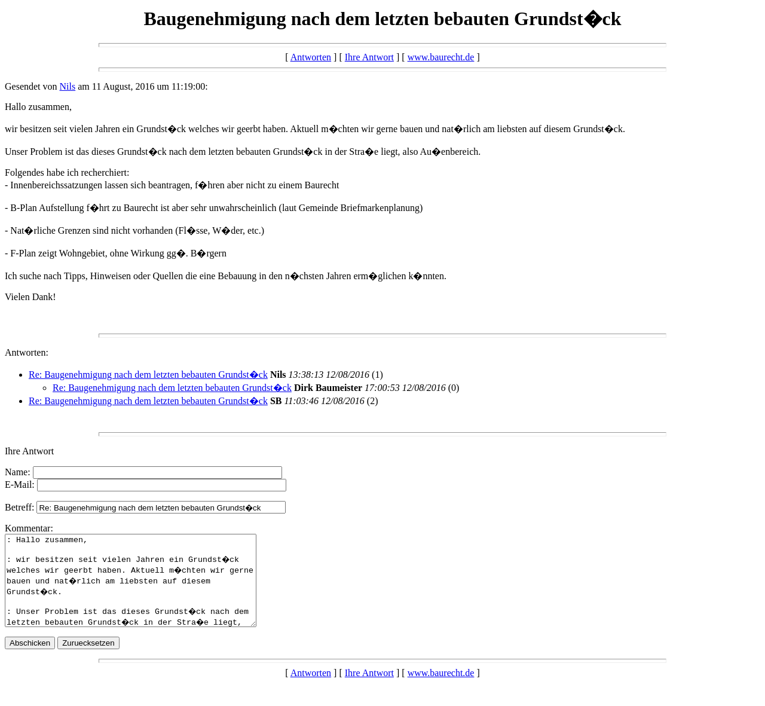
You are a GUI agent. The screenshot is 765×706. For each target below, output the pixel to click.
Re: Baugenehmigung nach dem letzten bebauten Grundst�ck (148, 374)
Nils (68, 86)
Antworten (310, 57)
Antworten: (26, 352)
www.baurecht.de (441, 57)
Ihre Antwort (369, 57)
